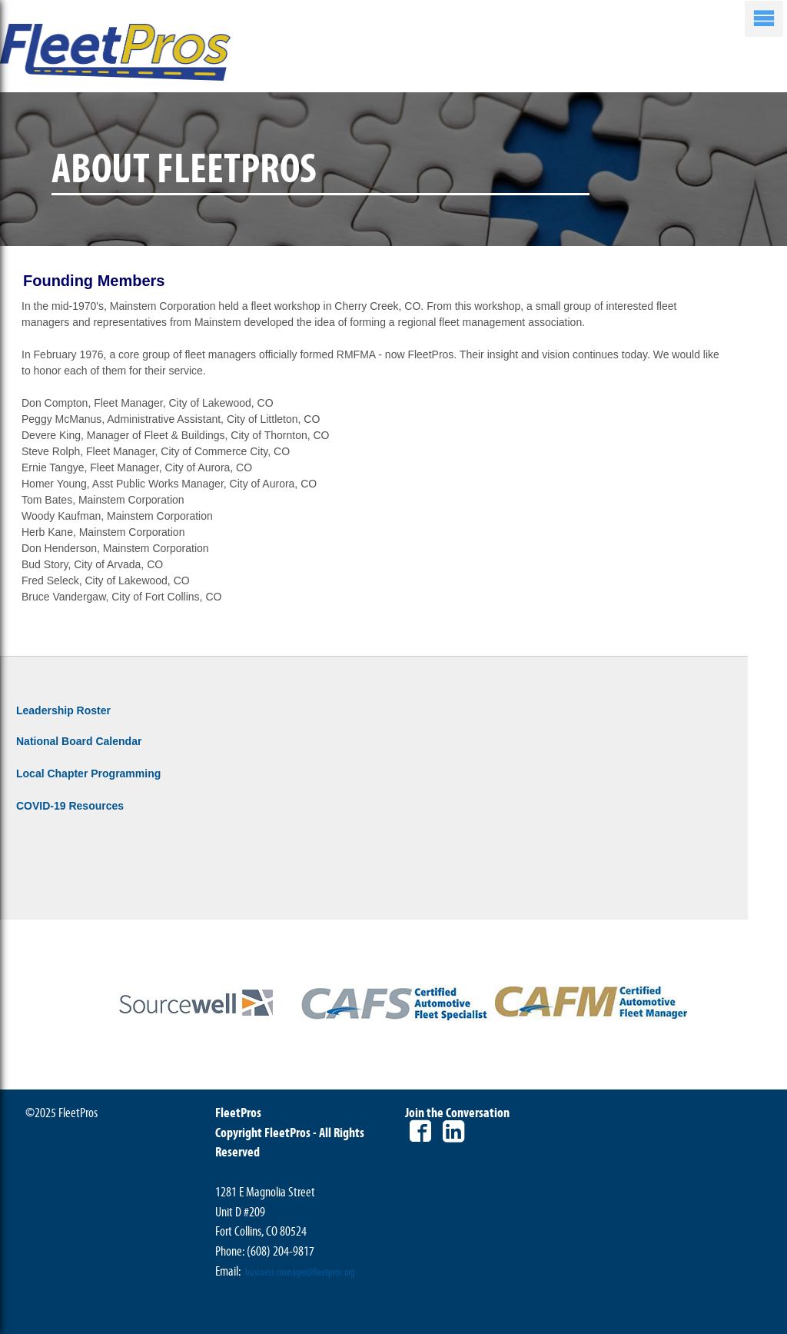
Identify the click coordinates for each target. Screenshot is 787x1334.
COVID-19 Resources (70, 806)
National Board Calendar (78, 741)
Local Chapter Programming (88, 773)
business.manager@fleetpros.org (300, 1272)
